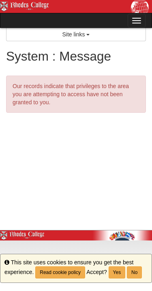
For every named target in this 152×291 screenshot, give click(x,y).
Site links (76, 34)
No (134, 272)
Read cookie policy (60, 272)
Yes (117, 272)
